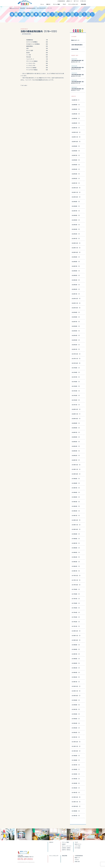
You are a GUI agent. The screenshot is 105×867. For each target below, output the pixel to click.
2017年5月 (74, 607)
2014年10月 (75, 751)
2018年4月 (74, 557)
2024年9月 (74, 201)
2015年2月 (74, 732)
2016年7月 (74, 654)
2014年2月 (74, 787)
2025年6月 (74, 160)
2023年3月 (74, 284)
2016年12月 (75, 630)
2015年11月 (75, 690)
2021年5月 (74, 386)
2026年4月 (74, 113)
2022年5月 (74, 330)
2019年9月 (74, 478)
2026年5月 (74, 109)
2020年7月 (74, 432)
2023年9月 (74, 257)
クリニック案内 (56, 4)
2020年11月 (75, 413)
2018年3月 (74, 561)
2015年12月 (75, 686)
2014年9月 (74, 755)
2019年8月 (74, 483)
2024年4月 (74, 224)
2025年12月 (75, 132)
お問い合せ (83, 1)
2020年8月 (74, 427)
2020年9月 (74, 423)
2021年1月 (74, 404)
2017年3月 (74, 617)
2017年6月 (74, 603)
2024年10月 (75, 197)
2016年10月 (75, 640)
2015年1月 (74, 737)
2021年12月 (75, 353)
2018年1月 (74, 570)
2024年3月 (74, 229)
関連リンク (70, 1)
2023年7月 (74, 266)
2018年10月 (75, 529)
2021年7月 (74, 377)
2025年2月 (74, 178)
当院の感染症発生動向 (76, 44)
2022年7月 (74, 321)
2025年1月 (74, 183)
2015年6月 (74, 714)
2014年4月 (74, 778)
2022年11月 (75, 303)
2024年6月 (74, 215)
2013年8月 (74, 811)
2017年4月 (74, 612)
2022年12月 (75, 298)
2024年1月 (74, 238)
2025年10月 (75, 141)
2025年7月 (74, 155)
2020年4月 (74, 446)
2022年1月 (74, 349)
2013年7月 (74, 815)
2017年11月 (75, 580)
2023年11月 (75, 247)
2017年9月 (74, 589)
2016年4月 (74, 667)
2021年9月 (74, 367)
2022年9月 (74, 312)
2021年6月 (74, 381)
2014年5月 (74, 774)
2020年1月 (74, 460)
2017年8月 (74, 594)
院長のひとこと (78, 844)
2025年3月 (74, 173)
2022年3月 (74, 340)
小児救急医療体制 (61, 1)
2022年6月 (74, 326)
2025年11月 (75, 136)
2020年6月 (74, 437)
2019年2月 (74, 510)
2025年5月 (74, 164)
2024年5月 (74, 220)
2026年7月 (74, 100)
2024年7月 (74, 210)
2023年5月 (74, 275)
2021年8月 (74, 372)
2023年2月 (74, 289)
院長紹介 (64, 844)
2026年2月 (74, 123)
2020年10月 (75, 418)
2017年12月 (75, 575)
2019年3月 (74, 506)
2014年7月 (74, 764)
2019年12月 (75, 464)
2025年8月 (74, 150)
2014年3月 (74, 783)
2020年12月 (75, 409)
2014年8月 (74, 760)
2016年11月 (75, 635)
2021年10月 (75, 363)
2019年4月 (74, 501)
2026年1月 (74, 127)
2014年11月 (75, 746)
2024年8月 (74, 206)
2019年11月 (75, 469)
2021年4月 (74, 390)
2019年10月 (75, 474)
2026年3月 (74, 118)
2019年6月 (74, 492)
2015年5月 (74, 718)
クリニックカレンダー (73, 4)
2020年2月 (74, 455)
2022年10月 (75, 307)
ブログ (64, 4)
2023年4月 (74, 280)
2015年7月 (74, 709)
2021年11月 (75, 358)
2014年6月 (74, 769)
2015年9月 (74, 700)
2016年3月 (74, 672)
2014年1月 (74, 792)
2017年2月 (74, 621)
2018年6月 (74, 547)
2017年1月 (74, 626)
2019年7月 (74, 487)
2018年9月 (74, 534)
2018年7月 (74, 543)
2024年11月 (75, 192)
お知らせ (48, 4)
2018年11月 (75, 524)
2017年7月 (74, 598)
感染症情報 (83, 4)
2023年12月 (75, 243)
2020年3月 (74, 450)
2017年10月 (75, 584)
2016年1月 (74, 681)
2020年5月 (74, 441)
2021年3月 (74, 395)
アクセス (77, 1)
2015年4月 (74, 723)
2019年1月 (74, 515)
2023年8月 (74, 261)
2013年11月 (75, 801)
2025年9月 (74, 146)
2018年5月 (74, 552)
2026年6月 (74, 104)
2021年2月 (74, 400)
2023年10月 (75, 252)
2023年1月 (74, 293)
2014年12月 (75, 741)
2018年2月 (74, 566)
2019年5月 (74, 497)
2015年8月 (74, 704)
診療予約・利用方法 (66, 849)
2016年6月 (74, 658)
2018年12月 (75, 520)
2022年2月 (74, 344)
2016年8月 (74, 649)
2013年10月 (75, 806)
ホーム (42, 4)
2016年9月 (74, 644)
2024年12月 (75, 187)
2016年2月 (74, 677)
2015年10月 (75, 695)
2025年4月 (74, 169)
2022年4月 (74, 335)
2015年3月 (74, 727)
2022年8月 (74, 317)
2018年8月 (74, 538)
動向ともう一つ (75, 40)
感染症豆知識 (74, 49)
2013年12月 (75, 797)
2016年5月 (74, 663)
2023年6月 (74, 270)
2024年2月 (74, 233)
